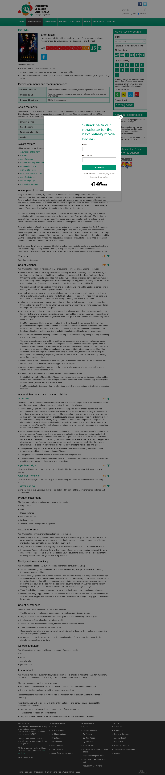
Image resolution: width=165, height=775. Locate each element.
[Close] (121, 117)
